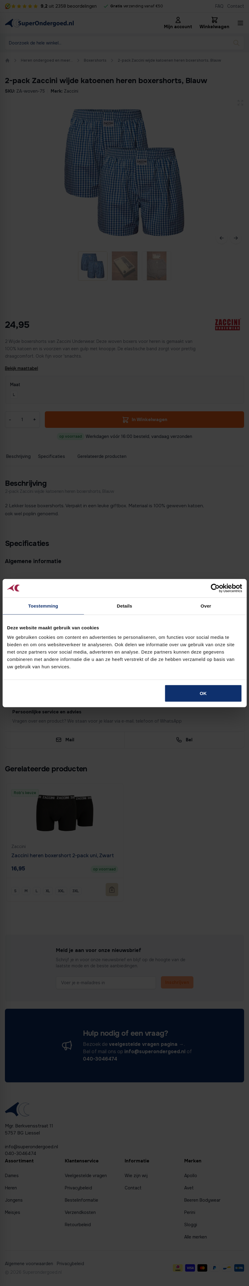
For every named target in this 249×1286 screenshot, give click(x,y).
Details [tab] (124, 605)
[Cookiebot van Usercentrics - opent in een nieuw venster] (215, 588)
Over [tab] (205, 605)
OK (203, 693)
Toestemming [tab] (43, 605)
